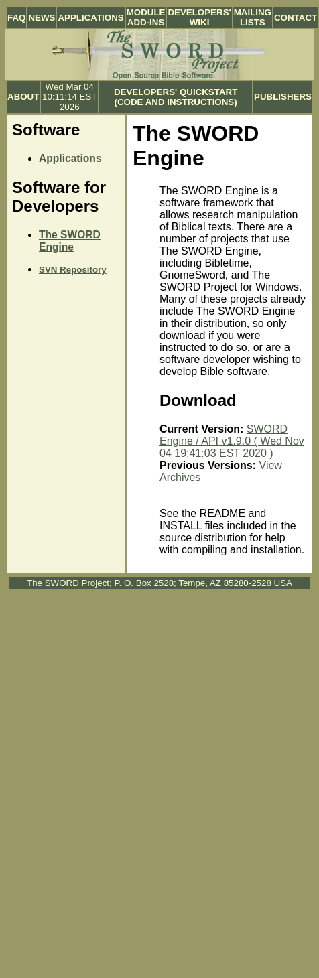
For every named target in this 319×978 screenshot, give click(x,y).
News (41, 18)
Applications (90, 18)
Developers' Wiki (199, 17)
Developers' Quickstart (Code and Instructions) (175, 97)
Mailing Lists (252, 17)
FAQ (16, 18)
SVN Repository (73, 270)
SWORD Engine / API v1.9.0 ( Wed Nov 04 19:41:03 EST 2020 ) (232, 441)
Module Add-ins (146, 17)
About (23, 97)
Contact (295, 18)
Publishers (283, 97)
